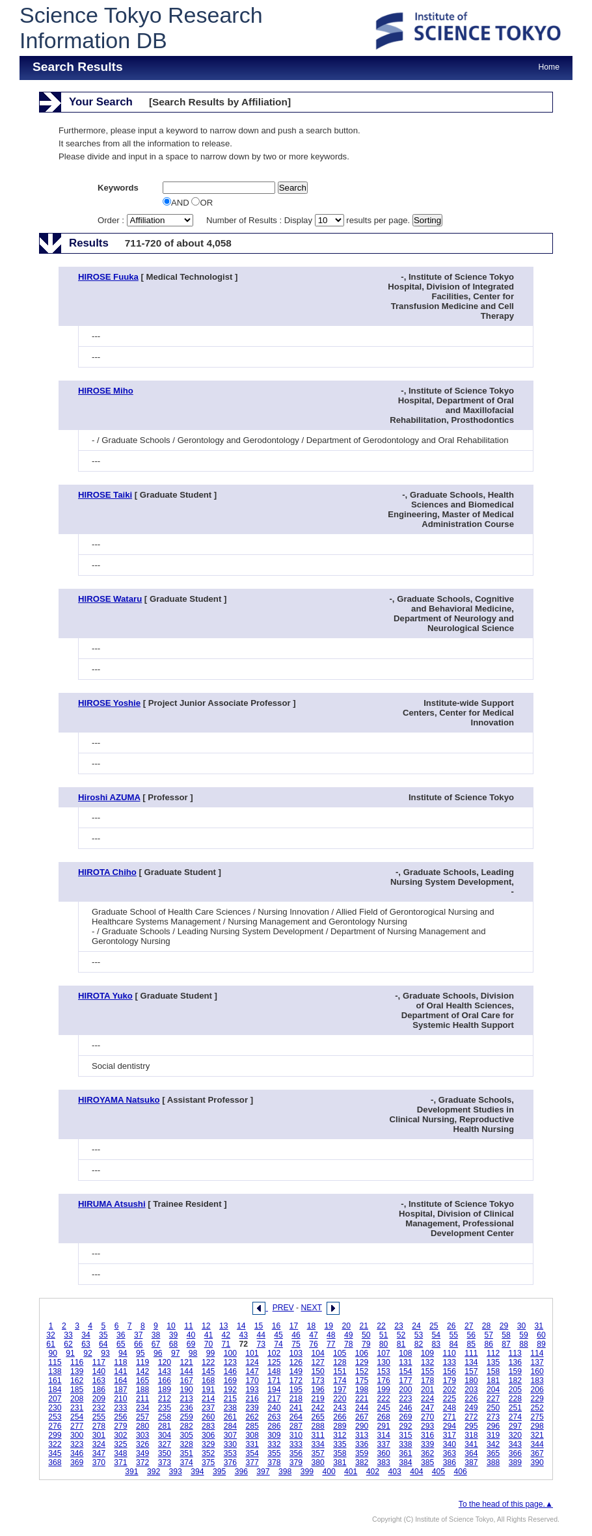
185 (76, 1389)
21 (363, 1325)
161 (54, 1380)
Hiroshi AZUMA (109, 797)
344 (536, 1444)
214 (208, 1398)
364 (471, 1453)
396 (241, 1471)
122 (208, 1362)
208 (76, 1398)
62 (68, 1344)
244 (361, 1407)
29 (504, 1325)
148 (273, 1371)
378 (273, 1462)
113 (515, 1353)
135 (493, 1362)
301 (98, 1435)
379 (296, 1462)
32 (50, 1335)
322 (54, 1444)
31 (539, 1325)
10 (171, 1325)
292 (405, 1426)
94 (123, 1353)
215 (230, 1398)
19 (329, 1325)
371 (120, 1462)
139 (76, 1371)
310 (296, 1435)
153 (383, 1371)
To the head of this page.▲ (506, 1504)
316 (427, 1435)
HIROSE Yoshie (109, 703)
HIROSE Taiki (105, 495)
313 (361, 1435)
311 (318, 1435)
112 (493, 1353)
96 (158, 1353)
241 (296, 1407)
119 (142, 1362)
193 (251, 1389)
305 (186, 1435)
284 (230, 1426)
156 (449, 1371)
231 (76, 1407)
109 (427, 1353)
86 (488, 1344)
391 (131, 1471)
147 (251, 1371)
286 (273, 1426)
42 (226, 1335)
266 (339, 1416)
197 (339, 1389)
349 (142, 1453)
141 (120, 1371)
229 (536, 1398)
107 (383, 1353)
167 (186, 1380)
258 (164, 1416)
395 (219, 1471)
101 (251, 1353)
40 (191, 1335)
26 (451, 1325)
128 (339, 1362)
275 (536, 1416)
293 (427, 1426)
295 (471, 1426)
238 (230, 1407)
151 (339, 1371)
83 (436, 1344)
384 (405, 1462)
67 (156, 1344)
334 (318, 1444)
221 (361, 1398)
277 (76, 1426)
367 (536, 1453)
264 (296, 1416)
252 (536, 1407)
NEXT (311, 1307)
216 (251, 1398)
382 (361, 1462)
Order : (146, 220)
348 (120, 1453)
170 (251, 1380)
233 (120, 1407)
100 (230, 1353)
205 (515, 1389)
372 (142, 1462)
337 (383, 1444)
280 (142, 1426)
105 (339, 1353)
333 (296, 1444)
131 (405, 1362)
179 (449, 1380)
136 (515, 1362)
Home (549, 67)
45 (278, 1335)
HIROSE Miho (105, 391)
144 (186, 1371)
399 (307, 1471)
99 (210, 1353)
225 (449, 1398)
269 (405, 1416)
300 (76, 1435)
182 (515, 1380)
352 (208, 1453)
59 (523, 1335)
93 (105, 1353)
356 (296, 1453)
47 (313, 1335)
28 (486, 1325)
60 (541, 1335)
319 (493, 1435)
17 (294, 1325)
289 (339, 1426)
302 (120, 1435)
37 (138, 1335)
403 (394, 1471)
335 (339, 1444)
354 (251, 1453)
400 (328, 1471)
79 (366, 1344)
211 (142, 1398)
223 (405, 1398)
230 (54, 1407)
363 (449, 1453)
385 (427, 1462)
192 (230, 1389)
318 (471, 1435)
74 (278, 1344)
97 (175, 1353)
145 (208, 1371)
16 (276, 1325)
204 (493, 1389)
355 (273, 1453)
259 (186, 1416)
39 (173, 1335)
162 (76, 1380)
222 (383, 1398)
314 (383, 1435)
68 (173, 1344)
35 (103, 1335)
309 (273, 1435)
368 (54, 1462)
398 (284, 1471)
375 (208, 1462)
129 (361, 1362)
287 (296, 1426)
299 (54, 1435)
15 (258, 1325)
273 (493, 1416)
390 (536, 1462)
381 (339, 1462)
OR (202, 203)
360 (383, 1453)
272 (471, 1416)
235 (164, 1407)
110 (449, 1353)
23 (398, 1325)
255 (98, 1416)
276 (54, 1426)
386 (449, 1462)
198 (361, 1389)
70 (208, 1344)
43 (243, 1335)
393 (175, 1471)
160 (536, 1371)
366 (515, 1453)
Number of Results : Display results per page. (309, 220)
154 (405, 1371)
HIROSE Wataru (110, 599)
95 (140, 1353)
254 (76, 1416)
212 (164, 1398)
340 (449, 1444)
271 (449, 1416)
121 (186, 1362)
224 (427, 1398)
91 (70, 1353)
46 (296, 1335)
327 (164, 1444)
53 (419, 1335)
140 (98, 1371)
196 (318, 1389)
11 (188, 1325)
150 (318, 1371)
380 (318, 1462)
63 (85, 1344)
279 (120, 1426)
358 (339, 1453)
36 (121, 1335)
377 (251, 1462)
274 (515, 1416)
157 (471, 1371)
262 (251, 1416)
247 (427, 1407)
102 (273, 1353)
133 (449, 1362)
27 (469, 1325)
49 (348, 1335)
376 (230, 1462)
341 (471, 1444)
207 (54, 1398)
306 (208, 1435)
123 (230, 1362)
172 (296, 1380)
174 (339, 1380)
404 (416, 1471)
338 (405, 1444)
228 (515, 1398)
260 (208, 1416)
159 (515, 1371)
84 (454, 1344)
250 (493, 1407)
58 (506, 1335)
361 (405, 1453)
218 (296, 1398)
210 (120, 1398)
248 (449, 1407)
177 (405, 1380)
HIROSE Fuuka (108, 277)
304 (164, 1435)
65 (121, 1344)
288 (318, 1426)
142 (142, 1371)
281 (164, 1426)
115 (54, 1362)
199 (383, 1389)
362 (427, 1453)
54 (436, 1335)
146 (230, 1371)
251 (515, 1407)
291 (383, 1426)
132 (427, 1362)
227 (493, 1398)
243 (339, 1407)
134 (471, 1362)
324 (98, 1444)
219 (318, 1398)
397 (262, 1471)
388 (493, 1462)
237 (208, 1407)
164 (120, 1380)
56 (471, 1335)
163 (98, 1380)
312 (339, 1435)
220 (339, 1398)
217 (273, 1398)
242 (318, 1407)
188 (142, 1389)
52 (401, 1335)
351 (186, 1453)
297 (515, 1426)
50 (366, 1335)
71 (226, 1344)
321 (536, 1435)
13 (223, 1325)
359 (361, 1453)
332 (273, 1444)
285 (251, 1426)
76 (313, 1344)
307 (230, 1435)
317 (449, 1435)
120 (164, 1362)
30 (521, 1325)
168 (208, 1380)
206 (536, 1389)
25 (433, 1325)
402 (372, 1471)
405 (438, 1471)
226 (471, 1398)
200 (405, 1389)
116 (76, 1362)
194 (273, 1389)
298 (536, 1426)
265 (318, 1416)
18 (311, 1325)
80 (383, 1344)
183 (536, 1380)
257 (142, 1416)
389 (515, 1462)
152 (361, 1371)
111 (471, 1353)
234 (142, 1407)
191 (208, 1389)
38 (156, 1335)
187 (120, 1389)
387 (471, 1462)
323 (76, 1444)
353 (230, 1453)
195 (296, 1389)
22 (381, 1325)
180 (471, 1380)
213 (186, 1398)
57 (488, 1335)
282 (186, 1426)
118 (120, 1362)
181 (493, 1380)
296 (493, 1426)
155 (427, 1371)
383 (383, 1462)
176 (383, 1380)
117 (98, 1362)
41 (208, 1335)
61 (50, 1344)
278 (98, 1426)
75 (296, 1344)
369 (76, 1462)
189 (164, 1389)
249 (471, 1407)
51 (383, 1335)
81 (401, 1344)
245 (383, 1407)
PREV (283, 1307)
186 (98, 1389)
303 (142, 1435)
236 (186, 1407)
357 (318, 1453)
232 (98, 1407)
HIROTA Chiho (107, 872)
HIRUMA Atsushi (112, 1204)
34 (85, 1335)
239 (251, 1407)
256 (120, 1416)
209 (98, 1398)
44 (260, 1335)
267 (361, 1416)
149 (296, 1371)
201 (427, 1389)
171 (273, 1380)
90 (52, 1353)
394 (197, 1471)
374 (186, 1462)
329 (208, 1444)
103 (296, 1353)
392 (153, 1471)
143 (164, 1371)
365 (493, 1453)
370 (98, 1462)
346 (76, 1453)
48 (331, 1335)
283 (208, 1426)
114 (536, 1353)
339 (427, 1444)
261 (230, 1416)
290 (361, 1426)
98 (193, 1353)
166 (164, 1380)
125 (273, 1362)
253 (54, 1416)
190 (186, 1389)
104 (317, 1353)
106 (361, 1353)
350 (164, 1453)
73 (260, 1344)
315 (405, 1435)
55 (454, 1335)
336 (361, 1444)
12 (206, 1325)
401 (350, 1471)
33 (68, 1335)
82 (419, 1344)
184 (54, 1389)
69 (191, 1344)
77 (331, 1344)
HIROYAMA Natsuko (119, 1100)
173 (318, 1380)
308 (251, 1435)
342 (493, 1444)
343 (515, 1444)
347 (98, 1453)
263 (273, 1416)
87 (506, 1344)
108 (405, 1353)
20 (346, 1325)
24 (416, 1325)
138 (54, 1371)
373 (164, 1462)
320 (515, 1435)
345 (54, 1453)
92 (87, 1353)
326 (142, 1444)
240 (273, 1407)
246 (405, 1407)
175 (361, 1380)
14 (241, 1325)
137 (536, 1362)
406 (460, 1471)
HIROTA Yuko (105, 996)
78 (348, 1344)
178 (427, 1380)
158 (493, 1371)
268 (383, 1416)
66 (138, 1344)
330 (230, 1444)
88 (523, 1344)
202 (449, 1389)
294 (449, 1426)
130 (383, 1362)
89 (541, 1344)
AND (177, 203)
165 (142, 1380)
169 (230, 1380)
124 (251, 1362)
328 (186, 1444)
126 (296, 1362)
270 (427, 1416)
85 (471, 1344)
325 (120, 1444)
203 (471, 1389)
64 (103, 1344)
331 (251, 1444)
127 (318, 1362)
